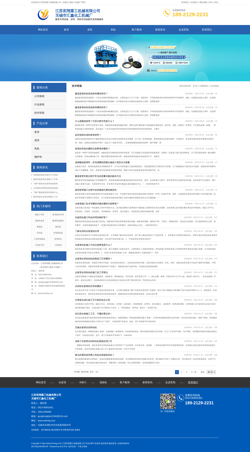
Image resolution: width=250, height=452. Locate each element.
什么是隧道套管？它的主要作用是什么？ (94, 121)
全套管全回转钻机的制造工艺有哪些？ (93, 258)
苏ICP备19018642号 (39, 446)
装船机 (77, 430)
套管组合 (58, 239)
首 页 (195, 86)
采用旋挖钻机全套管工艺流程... (46, 175)
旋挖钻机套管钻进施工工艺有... (46, 179)
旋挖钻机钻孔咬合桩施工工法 (45, 197)
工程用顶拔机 (39, 239)
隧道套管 (112, 443)
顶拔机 (103, 382)
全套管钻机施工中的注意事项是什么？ (93, 245)
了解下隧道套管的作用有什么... (46, 192)
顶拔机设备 (39, 221)
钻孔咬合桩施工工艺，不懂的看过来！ (93, 313)
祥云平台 (63, 446)
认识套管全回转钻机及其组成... (46, 188)
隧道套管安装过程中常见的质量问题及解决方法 (98, 176)
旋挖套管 (104, 443)
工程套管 (58, 245)
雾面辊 (39, 227)
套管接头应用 (58, 214)
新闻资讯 (160, 29)
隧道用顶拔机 (58, 221)
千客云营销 (82, 446)
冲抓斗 (83, 382)
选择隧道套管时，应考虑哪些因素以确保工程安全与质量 (102, 162)
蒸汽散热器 (45, 430)
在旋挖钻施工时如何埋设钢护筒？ (91, 217)
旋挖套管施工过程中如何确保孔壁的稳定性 (96, 190)
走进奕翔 (184, 29)
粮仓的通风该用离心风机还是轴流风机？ (94, 355)
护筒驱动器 (58, 233)
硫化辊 (58, 227)
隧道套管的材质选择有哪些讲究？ (91, 93)
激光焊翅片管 (56, 430)
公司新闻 (39, 96)
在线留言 (194, 2)
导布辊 (39, 233)
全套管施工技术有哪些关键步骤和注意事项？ (97, 203)
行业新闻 (39, 104)
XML (216, 2)
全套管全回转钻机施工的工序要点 (91, 272)
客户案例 (137, 29)
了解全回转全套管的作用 (87, 231)
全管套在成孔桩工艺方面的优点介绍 (92, 300)
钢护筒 (38, 157)
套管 (66, 29)
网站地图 (203, 2)
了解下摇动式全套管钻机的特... (46, 184)
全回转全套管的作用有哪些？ (89, 286)
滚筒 (89, 29)
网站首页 (43, 29)
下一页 (193, 372)
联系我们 (185, 2)
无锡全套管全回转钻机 (86, 327)
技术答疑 (39, 112)
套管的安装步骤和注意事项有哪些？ (92, 148)
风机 (113, 29)
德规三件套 (39, 214)
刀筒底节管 (39, 245)
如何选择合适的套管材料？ (88, 135)
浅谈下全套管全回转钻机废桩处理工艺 (93, 341)
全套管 (62, 382)
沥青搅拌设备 (68, 430)
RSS (210, 2)
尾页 (203, 372)
